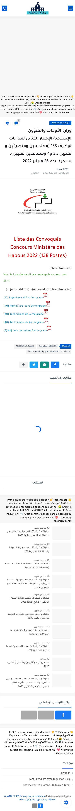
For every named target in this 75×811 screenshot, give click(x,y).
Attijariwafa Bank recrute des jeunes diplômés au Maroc (29, 632)
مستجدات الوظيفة (25, 346)
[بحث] (4, 8)
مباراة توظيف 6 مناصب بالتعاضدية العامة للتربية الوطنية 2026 (27, 648)
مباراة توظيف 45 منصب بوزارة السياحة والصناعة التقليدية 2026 (29, 550)
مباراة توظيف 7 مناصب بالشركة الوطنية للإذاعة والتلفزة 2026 (28, 616)
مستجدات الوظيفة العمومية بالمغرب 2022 (49, 352)
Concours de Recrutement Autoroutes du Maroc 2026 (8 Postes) (27, 566)
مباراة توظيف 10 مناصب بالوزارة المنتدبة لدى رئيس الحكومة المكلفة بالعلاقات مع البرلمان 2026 (28, 584)
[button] (55, 365)
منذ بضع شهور (40, 528)
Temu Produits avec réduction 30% (49, 778)
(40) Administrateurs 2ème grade (27, 306)
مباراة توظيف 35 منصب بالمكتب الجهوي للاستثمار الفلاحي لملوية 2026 (28, 533)
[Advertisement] (37, 57)
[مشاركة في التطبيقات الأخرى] (23, 365)
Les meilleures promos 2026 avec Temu (46, 784)
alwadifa (65, 772)
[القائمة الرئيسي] (70, 8)
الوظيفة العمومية (60, 123)
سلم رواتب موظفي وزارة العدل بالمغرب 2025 (28, 664)
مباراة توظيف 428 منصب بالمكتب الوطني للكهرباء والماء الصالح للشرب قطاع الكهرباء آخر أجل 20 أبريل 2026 (27, 683)
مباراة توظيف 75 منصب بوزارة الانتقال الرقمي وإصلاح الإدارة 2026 (29, 600)
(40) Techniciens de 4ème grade (26, 322)
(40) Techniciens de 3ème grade (26, 314)
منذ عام (43, 659)
